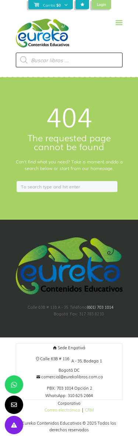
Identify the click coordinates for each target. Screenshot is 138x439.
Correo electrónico (62, 410)
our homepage (97, 168)
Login (101, 4)
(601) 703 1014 (100, 307)
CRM (89, 410)
